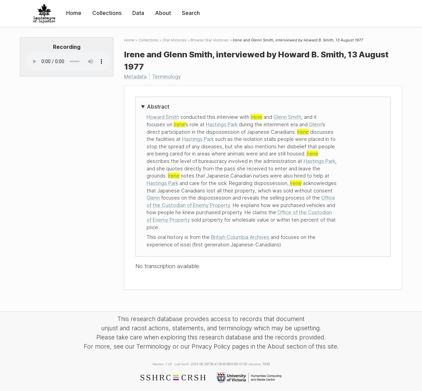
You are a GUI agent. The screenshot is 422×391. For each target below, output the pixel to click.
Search (191, 13)
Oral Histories (174, 40)
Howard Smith (163, 117)
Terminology (166, 76)
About (163, 13)
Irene (256, 117)
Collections (106, 13)
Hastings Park (221, 124)
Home (73, 13)
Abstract (158, 106)
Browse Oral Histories (209, 40)
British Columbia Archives (240, 237)
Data (138, 13)
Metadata (135, 76)
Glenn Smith (287, 117)
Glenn (315, 124)
